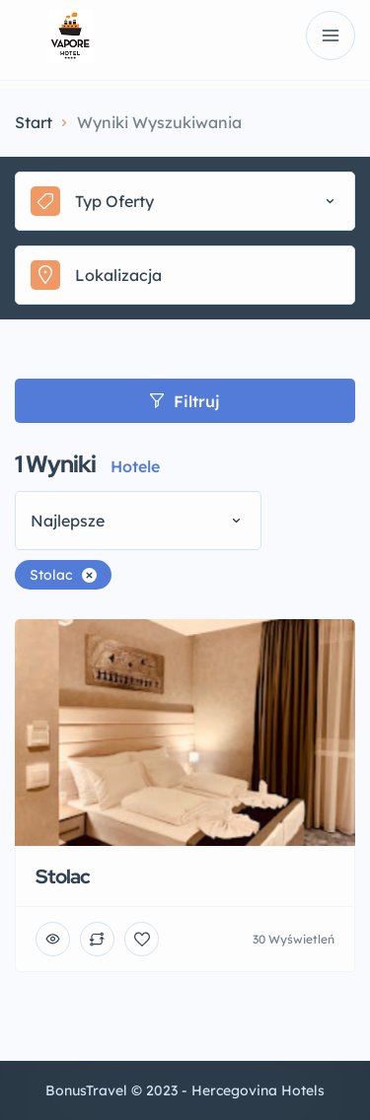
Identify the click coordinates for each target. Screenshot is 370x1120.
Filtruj (185, 401)
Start (33, 122)
